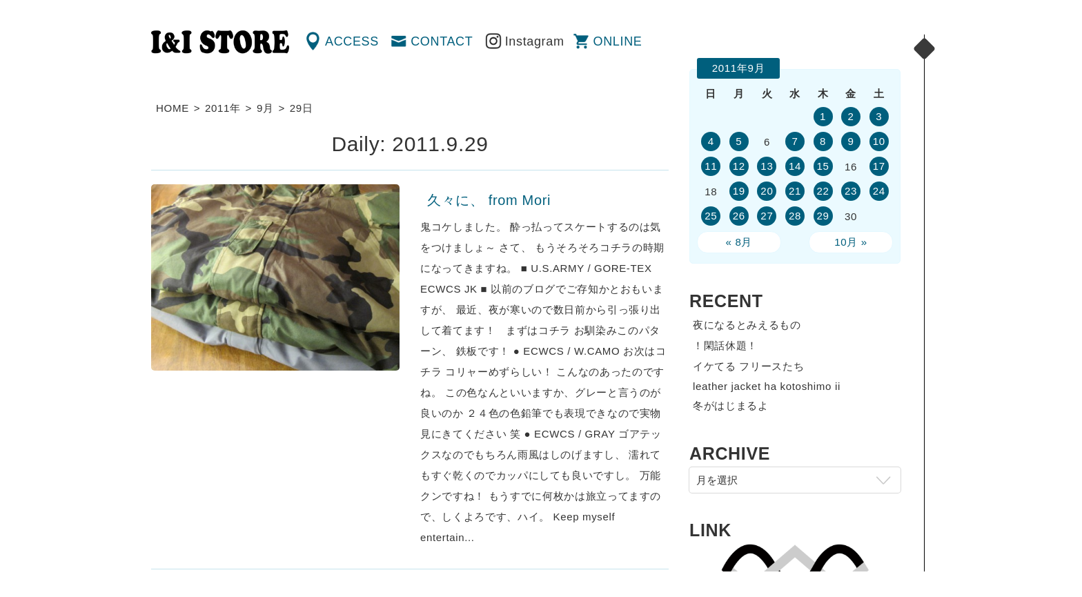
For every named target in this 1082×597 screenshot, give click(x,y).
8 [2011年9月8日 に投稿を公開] (823, 141)
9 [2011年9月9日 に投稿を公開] (851, 141)
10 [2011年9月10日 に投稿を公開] (879, 141)
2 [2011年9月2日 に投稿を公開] (851, 116)
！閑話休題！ (725, 345)
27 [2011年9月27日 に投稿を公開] (766, 216)
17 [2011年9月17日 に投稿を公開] (879, 166)
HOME (172, 108)
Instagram (534, 41)
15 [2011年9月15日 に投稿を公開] (822, 166)
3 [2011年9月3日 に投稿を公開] (879, 116)
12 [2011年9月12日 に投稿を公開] (739, 166)
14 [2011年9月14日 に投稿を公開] (795, 166)
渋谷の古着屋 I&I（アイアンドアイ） (220, 42)
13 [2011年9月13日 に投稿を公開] (766, 166)
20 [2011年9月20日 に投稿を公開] (766, 191)
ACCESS (352, 41)
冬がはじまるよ (731, 405)
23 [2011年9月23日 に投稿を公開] (851, 191)
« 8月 (739, 242)
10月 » (850, 242)
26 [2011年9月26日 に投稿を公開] (739, 216)
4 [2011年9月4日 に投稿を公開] (711, 141)
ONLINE (617, 41)
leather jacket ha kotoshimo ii (766, 386)
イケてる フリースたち (748, 366)
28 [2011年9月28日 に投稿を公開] (795, 216)
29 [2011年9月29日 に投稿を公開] (822, 216)
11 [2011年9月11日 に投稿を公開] (711, 166)
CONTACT (442, 41)
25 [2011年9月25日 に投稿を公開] (711, 216)
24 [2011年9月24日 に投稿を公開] (879, 191)
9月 (265, 108)
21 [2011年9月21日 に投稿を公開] (795, 191)
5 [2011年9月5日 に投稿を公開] (739, 141)
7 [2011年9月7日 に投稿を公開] (794, 141)
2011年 (223, 108)
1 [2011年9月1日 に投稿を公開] (823, 116)
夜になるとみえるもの (747, 325)
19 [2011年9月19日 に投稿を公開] (739, 191)
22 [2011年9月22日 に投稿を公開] (822, 191)
